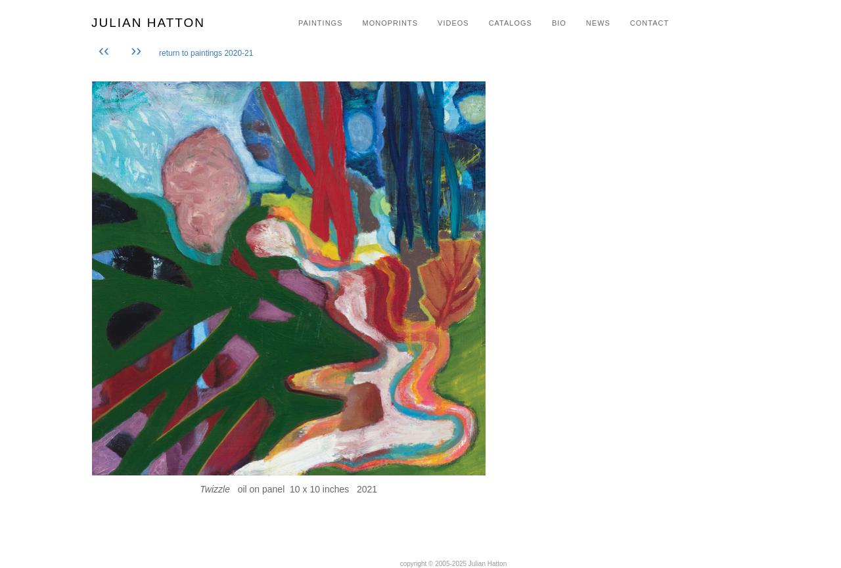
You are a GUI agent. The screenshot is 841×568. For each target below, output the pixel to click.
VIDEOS (453, 23)
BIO (559, 23)
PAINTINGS (320, 23)
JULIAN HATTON (148, 23)
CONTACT (649, 23)
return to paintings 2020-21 (206, 53)
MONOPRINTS (390, 23)
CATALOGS (510, 23)
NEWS (598, 23)
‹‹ (106, 50)
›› (136, 50)
